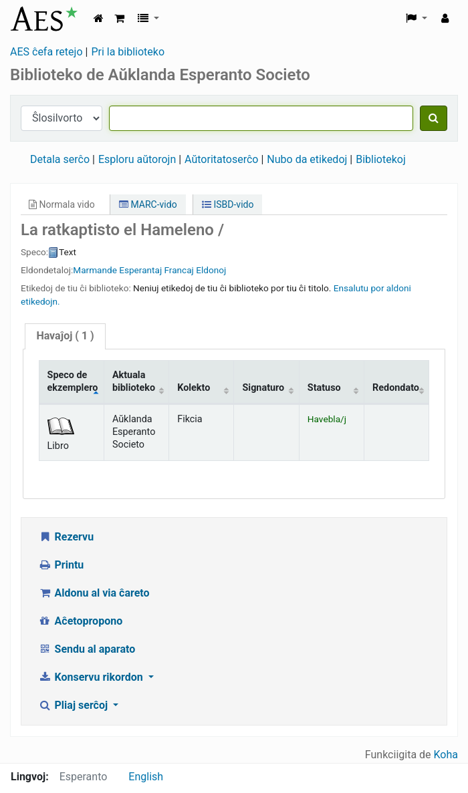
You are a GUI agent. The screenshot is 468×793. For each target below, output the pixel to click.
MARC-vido (148, 204)
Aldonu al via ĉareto (94, 593)
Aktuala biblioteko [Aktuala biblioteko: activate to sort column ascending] (133, 381)
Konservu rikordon (92, 677)
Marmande (95, 270)
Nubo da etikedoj (307, 159)
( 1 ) (65, 335)
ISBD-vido (227, 204)
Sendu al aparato (86, 649)
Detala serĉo (60, 159)
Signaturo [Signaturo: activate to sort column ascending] (263, 387)
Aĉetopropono (80, 621)
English (145, 776)
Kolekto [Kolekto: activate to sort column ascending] (193, 387)
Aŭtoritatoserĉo (221, 159)
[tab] (65, 336)
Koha (446, 754)
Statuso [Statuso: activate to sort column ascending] (324, 387)
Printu (61, 565)
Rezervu (66, 536)
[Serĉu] (433, 118)
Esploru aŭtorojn (137, 159)
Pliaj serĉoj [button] (74, 705)
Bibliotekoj (381, 159)
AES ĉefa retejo (46, 51)
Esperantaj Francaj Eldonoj (172, 270)
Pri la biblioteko (127, 51)
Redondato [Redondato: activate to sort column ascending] (395, 387)
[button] (119, 18)
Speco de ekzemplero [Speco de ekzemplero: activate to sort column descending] (72, 381)
